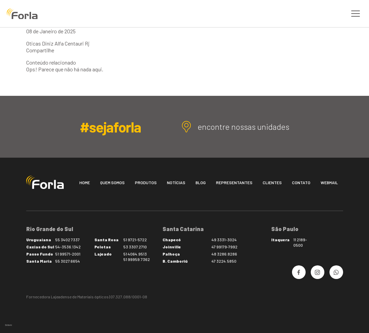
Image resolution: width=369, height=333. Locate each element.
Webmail (329, 182)
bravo (8, 325)
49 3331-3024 (224, 239)
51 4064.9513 (135, 253)
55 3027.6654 (67, 261)
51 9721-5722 (135, 239)
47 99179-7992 (224, 246)
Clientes (272, 182)
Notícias (176, 182)
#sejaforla (110, 127)
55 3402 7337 (67, 239)
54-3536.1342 (68, 246)
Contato (301, 182)
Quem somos (112, 182)
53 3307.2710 (135, 246)
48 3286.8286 (224, 253)
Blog (201, 182)
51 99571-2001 (67, 253)
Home (84, 182)
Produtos (146, 182)
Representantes (234, 182)
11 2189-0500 (300, 242)
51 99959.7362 (136, 259)
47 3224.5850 (224, 261)
